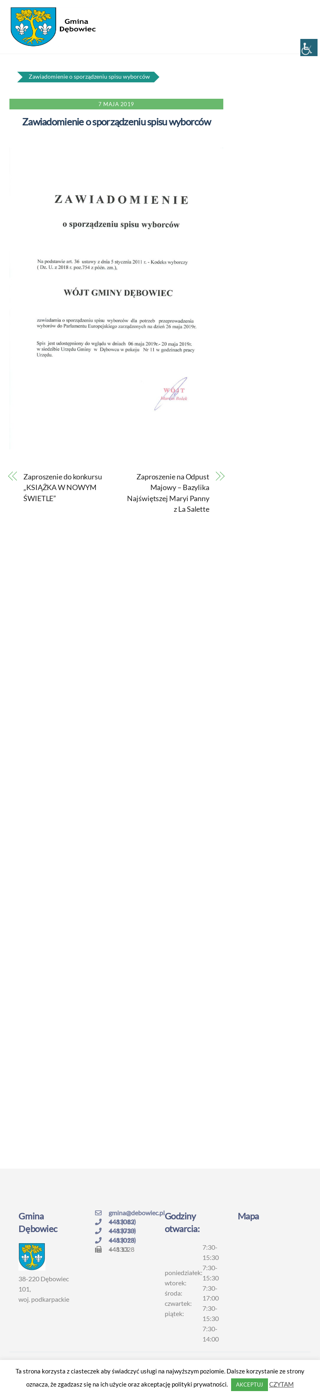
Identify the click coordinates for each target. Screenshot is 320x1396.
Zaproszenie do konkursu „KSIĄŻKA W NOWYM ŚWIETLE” (62, 487)
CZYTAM (281, 1384)
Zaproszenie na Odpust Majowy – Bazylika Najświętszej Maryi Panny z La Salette (168, 492)
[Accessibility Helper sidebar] (309, 47)
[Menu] (299, 11)
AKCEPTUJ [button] (249, 1384)
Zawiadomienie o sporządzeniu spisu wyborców (116, 121)
